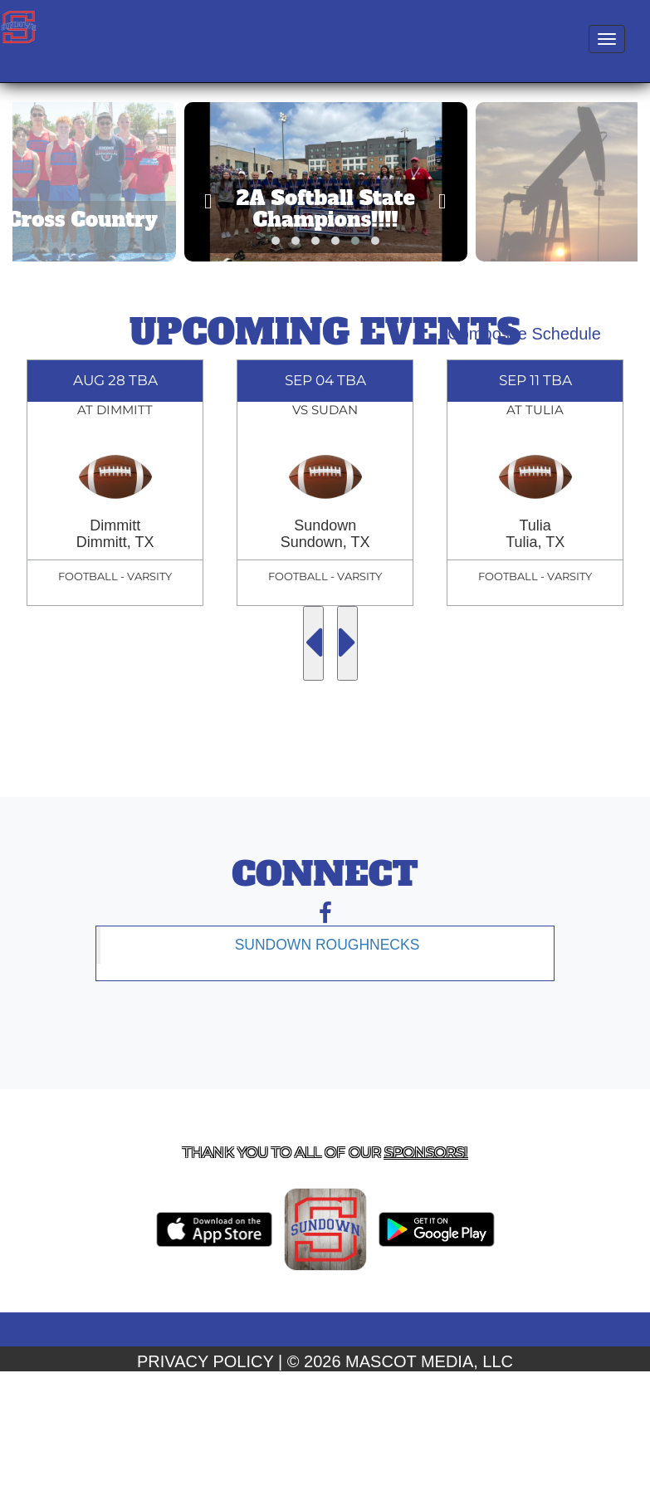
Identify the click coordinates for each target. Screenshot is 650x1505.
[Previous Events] (313, 643)
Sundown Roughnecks (327, 944)
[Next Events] (347, 643)
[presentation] (208, 201)
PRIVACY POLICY (205, 1361)
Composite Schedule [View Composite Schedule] (524, 334)
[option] (115, 482)
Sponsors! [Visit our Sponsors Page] (425, 1152)
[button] (276, 240)
